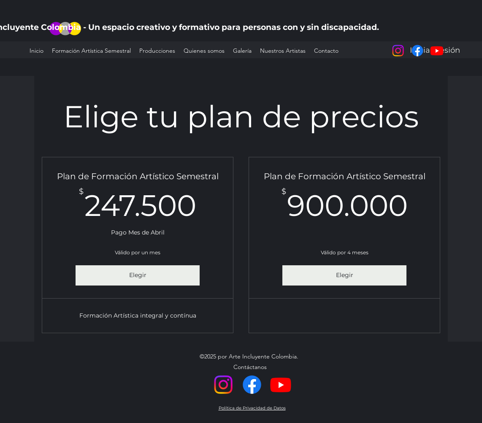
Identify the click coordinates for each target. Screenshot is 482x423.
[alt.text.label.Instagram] (398, 50)
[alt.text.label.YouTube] (436, 50)
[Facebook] (417, 50)
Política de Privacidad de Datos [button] (252, 408)
